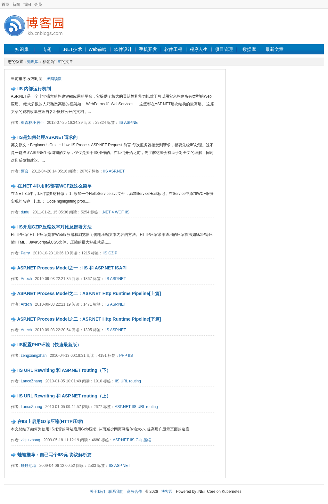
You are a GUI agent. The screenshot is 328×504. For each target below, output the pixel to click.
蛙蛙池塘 (28, 465)
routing (135, 381)
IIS (57, 62)
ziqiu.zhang (30, 440)
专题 (47, 49)
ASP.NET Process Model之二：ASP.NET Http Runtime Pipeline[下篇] (89, 319)
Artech (26, 278)
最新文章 (274, 49)
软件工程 (173, 49)
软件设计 (123, 49)
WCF (119, 212)
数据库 (249, 49)
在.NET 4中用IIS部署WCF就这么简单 (54, 185)
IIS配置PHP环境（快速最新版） (49, 344)
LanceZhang (31, 381)
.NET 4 (108, 212)
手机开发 (148, 49)
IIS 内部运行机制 (34, 88)
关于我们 (97, 491)
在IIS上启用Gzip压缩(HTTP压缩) (50, 421)
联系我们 (116, 491)
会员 (38, 4)
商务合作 (134, 491)
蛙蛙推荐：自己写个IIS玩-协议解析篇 (54, 454)
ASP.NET (132, 122)
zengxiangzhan (34, 355)
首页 (5, 4)
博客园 (167, 491)
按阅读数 (54, 78)
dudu (25, 212)
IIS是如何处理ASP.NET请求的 (47, 137)
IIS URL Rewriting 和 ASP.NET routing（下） (64, 370)
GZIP (112, 253)
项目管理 (224, 49)
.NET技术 (72, 49)
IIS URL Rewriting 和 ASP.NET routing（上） (64, 395)
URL (124, 381)
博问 (27, 4)
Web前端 (97, 49)
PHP (123, 355)
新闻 (16, 4)
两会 (25, 171)
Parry (25, 253)
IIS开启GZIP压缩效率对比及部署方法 (54, 226)
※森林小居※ (32, 122)
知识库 (22, 49)
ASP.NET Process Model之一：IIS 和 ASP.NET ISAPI (72, 267)
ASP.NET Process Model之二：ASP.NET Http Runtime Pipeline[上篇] (89, 293)
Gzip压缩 (143, 440)
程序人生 (199, 49)
